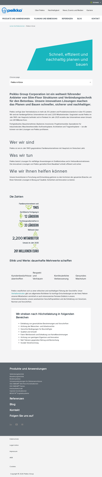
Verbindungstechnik (17, 374)
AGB (11, 458)
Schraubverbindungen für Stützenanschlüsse (26, 381)
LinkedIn (11, 423)
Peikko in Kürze (30, 26)
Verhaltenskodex (18, 293)
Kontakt (96, 19)
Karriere (90, 10)
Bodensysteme (15, 379)
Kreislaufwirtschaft (16, 389)
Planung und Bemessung (45, 19)
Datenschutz (14, 439)
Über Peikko (40, 10)
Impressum (13, 451)
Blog (79, 19)
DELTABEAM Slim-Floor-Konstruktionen (24, 384)
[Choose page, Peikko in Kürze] (51, 82)
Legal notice (14, 445)
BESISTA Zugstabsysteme (19, 393)
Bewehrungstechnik (17, 376)
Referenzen (67, 19)
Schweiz (96, 2)
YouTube (16, 423)
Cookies (13, 466)
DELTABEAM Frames (17, 386)
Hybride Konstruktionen (18, 391)
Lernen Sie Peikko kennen (17, 26)
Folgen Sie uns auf (21, 415)
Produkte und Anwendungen (16, 19)
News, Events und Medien (73, 10)
